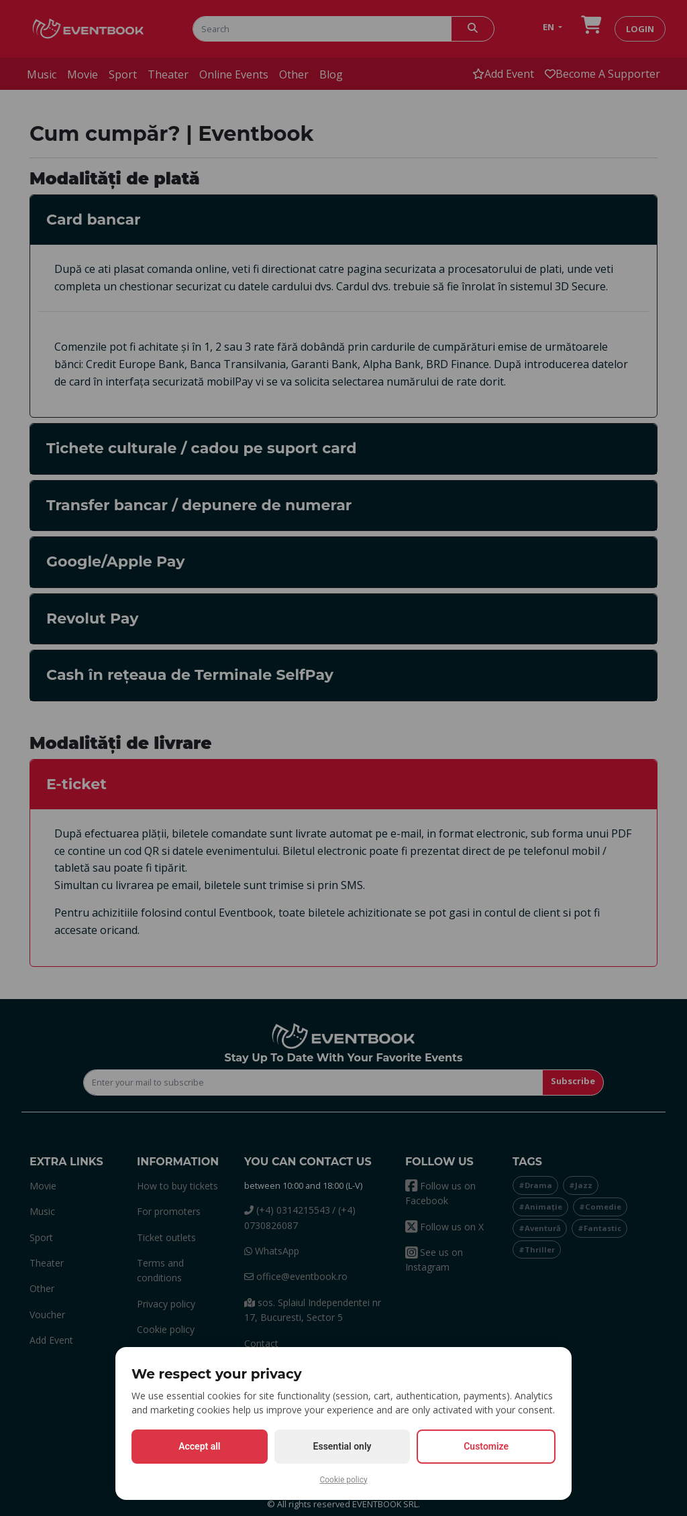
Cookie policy (343, 1479)
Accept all (199, 1446)
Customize (486, 1446)
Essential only (342, 1446)
